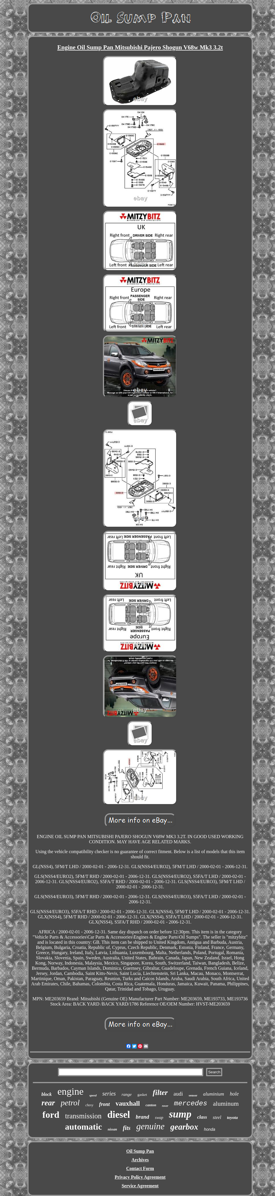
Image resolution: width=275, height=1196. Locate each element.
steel (217, 1117)
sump (180, 1114)
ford (50, 1114)
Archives (140, 1159)
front (104, 1104)
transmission (83, 1116)
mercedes (190, 1103)
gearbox (184, 1126)
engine (70, 1091)
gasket (142, 1094)
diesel (118, 1114)
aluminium (213, 1094)
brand (142, 1117)
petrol (70, 1102)
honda (209, 1129)
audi (178, 1094)
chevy (89, 1105)
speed (93, 1095)
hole (234, 1094)
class (202, 1117)
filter (160, 1092)
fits (127, 1127)
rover (165, 1105)
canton (151, 1105)
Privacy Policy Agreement (140, 1177)
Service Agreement (140, 1185)
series (109, 1093)
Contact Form (140, 1168)
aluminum (226, 1103)
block (47, 1094)
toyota (232, 1117)
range (127, 1094)
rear (48, 1102)
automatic (83, 1126)
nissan (112, 1129)
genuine (150, 1126)
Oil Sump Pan (140, 1151)
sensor (193, 1095)
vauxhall (128, 1103)
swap (159, 1117)
